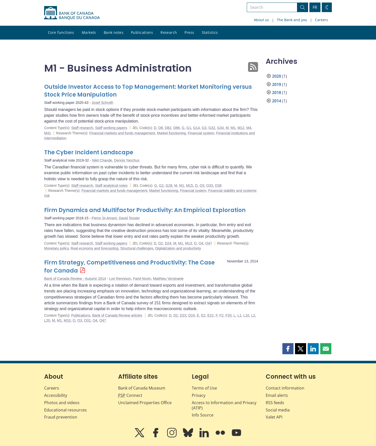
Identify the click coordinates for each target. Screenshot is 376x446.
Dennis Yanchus (127, 160)
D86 (176, 128)
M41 (47, 133)
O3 (202, 186)
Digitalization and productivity (178, 248)
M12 (240, 128)
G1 (188, 128)
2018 (276, 92)
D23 (183, 315)
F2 (221, 315)
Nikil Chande (102, 160)
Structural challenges (136, 248)
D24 (168, 243)
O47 (208, 243)
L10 (246, 315)
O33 (209, 186)
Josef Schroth (102, 103)
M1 (233, 128)
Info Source (202, 415)
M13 (188, 243)
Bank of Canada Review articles (117, 315)
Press (189, 32)
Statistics (210, 32)
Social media (278, 410)
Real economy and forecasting (94, 248)
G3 (204, 128)
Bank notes (113, 32)
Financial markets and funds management (122, 133)
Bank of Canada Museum (141, 388)
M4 (248, 128)
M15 (189, 186)
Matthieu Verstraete (168, 279)
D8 (160, 128)
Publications (142, 32)
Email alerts (277, 395)
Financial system (201, 133)
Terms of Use (204, 388)
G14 (196, 128)
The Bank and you (292, 19)
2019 (276, 84)
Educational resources (65, 410)
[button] (287, 348)
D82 (168, 128)
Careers (321, 19)
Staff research (82, 128)
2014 (276, 101)
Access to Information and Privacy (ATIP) (224, 405)
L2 (253, 315)
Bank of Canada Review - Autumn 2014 (75, 279)
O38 (218, 186)
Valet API (274, 417)
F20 (228, 315)
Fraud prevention (60, 417)
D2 (160, 243)
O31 (87, 320)
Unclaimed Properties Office (145, 402)
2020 (276, 76)
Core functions (61, 32)
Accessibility (55, 395)
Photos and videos (61, 402)
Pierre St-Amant (104, 218)
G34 (220, 128)
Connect (130, 395)
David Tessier (129, 218)
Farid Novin (142, 279)
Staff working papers (111, 128)
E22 (210, 315)
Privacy (198, 395)
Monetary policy (56, 248)
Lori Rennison (120, 279)
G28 (169, 186)
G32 (211, 128)
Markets (89, 32)
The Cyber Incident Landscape (88, 152)
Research (168, 32)
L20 (47, 320)
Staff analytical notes (111, 186)
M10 (67, 320)
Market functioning (171, 133)
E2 (203, 315)
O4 (201, 243)
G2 (161, 186)
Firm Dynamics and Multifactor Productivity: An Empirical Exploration (145, 210)
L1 (239, 315)
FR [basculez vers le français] (315, 7)
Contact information (285, 388)
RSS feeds (275, 402)
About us (261, 19)
